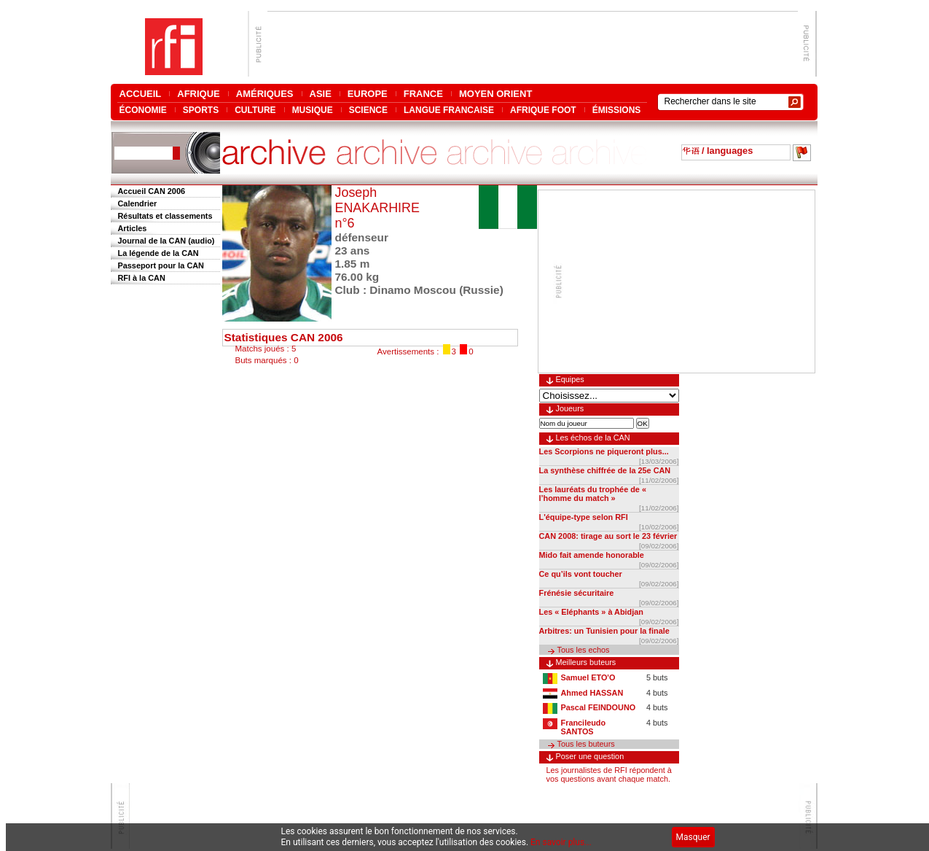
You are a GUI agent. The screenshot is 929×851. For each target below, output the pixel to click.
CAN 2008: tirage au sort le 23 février (608, 536)
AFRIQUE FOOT (543, 109)
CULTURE (255, 109)
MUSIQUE (312, 109)
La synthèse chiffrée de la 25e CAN (605, 470)
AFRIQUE (198, 93)
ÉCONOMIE (143, 109)
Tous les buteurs (586, 743)
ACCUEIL (140, 93)
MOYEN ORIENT (495, 93)
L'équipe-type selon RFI (583, 517)
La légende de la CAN (158, 253)
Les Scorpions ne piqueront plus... (604, 451)
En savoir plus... (561, 842)
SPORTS (201, 109)
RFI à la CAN (141, 277)
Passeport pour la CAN (161, 265)
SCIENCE (368, 109)
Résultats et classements (165, 215)
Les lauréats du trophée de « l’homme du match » (592, 493)
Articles (132, 228)
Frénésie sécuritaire (576, 592)
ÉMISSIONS (616, 109)
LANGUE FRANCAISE (449, 109)
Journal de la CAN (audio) (166, 240)
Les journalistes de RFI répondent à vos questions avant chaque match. (609, 774)
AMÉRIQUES (265, 93)
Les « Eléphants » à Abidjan (591, 611)
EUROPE (368, 93)
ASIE (321, 93)
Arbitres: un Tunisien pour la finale (604, 630)
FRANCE (423, 93)
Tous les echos (583, 649)
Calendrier (137, 203)
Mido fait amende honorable (591, 555)
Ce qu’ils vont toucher (580, 574)
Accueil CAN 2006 (151, 191)
